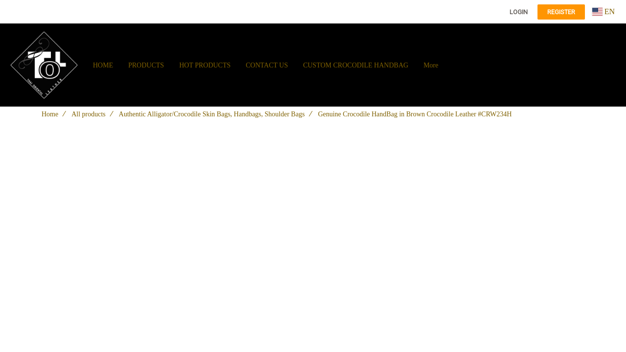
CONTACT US (267, 65)
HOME (103, 65)
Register (561, 12)
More (431, 65)
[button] (454, 65)
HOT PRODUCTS (204, 65)
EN (603, 11)
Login (519, 12)
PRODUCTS (146, 65)
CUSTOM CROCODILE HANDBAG (355, 65)
